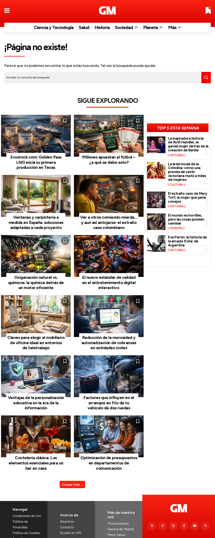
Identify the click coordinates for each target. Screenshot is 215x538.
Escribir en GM (70, 516)
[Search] (205, 77)
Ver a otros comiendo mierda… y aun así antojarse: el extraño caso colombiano (108, 219)
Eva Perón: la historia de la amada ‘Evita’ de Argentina (187, 241)
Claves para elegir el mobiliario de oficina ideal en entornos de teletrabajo (36, 335)
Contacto (67, 511)
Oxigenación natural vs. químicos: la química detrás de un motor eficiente (36, 277)
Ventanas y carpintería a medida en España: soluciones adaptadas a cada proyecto (36, 219)
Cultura (176, 184)
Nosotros (67, 505)
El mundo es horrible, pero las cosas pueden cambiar (186, 219)
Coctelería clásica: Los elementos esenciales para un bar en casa (36, 449)
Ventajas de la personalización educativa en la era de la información (36, 394)
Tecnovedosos (118, 507)
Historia (176, 154)
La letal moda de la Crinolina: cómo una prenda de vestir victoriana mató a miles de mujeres (187, 171)
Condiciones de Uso (27, 499)
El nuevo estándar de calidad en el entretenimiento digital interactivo (109, 277)
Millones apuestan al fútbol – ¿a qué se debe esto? (109, 158)
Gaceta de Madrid (121, 513)
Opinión (176, 227)
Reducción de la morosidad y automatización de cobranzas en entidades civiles (109, 335)
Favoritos (19, 522)
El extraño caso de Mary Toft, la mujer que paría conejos (187, 197)
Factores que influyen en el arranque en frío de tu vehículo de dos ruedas (109, 394)
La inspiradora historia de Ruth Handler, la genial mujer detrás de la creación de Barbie (188, 144)
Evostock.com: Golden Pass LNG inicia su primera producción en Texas (36, 161)
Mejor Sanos (116, 518)
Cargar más (72, 468)
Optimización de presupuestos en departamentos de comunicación (108, 449)
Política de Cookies (26, 516)
